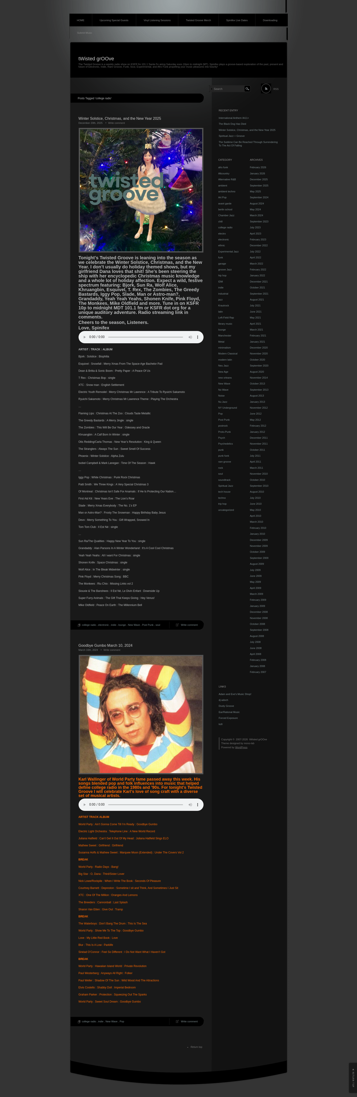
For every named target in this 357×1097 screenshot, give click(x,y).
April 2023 (255, 233)
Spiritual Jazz (225, 485)
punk (221, 449)
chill (220, 221)
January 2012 (257, 431)
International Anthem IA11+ (234, 118)
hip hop (222, 275)
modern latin (225, 359)
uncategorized (226, 510)
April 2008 (255, 654)
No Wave (223, 389)
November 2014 (259, 377)
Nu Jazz (222, 401)
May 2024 (255, 209)
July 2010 (255, 497)
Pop (122, 1021)
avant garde (225, 203)
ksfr (221, 724)
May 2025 (255, 191)
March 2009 (256, 594)
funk (220, 257)
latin (220, 311)
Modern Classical (227, 353)
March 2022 (256, 263)
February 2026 (258, 167)
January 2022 (257, 275)
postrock (223, 425)
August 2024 (257, 203)
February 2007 (258, 672)
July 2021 (255, 305)
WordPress (241, 747)
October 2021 (257, 287)
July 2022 (255, 251)
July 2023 (255, 227)
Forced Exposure (228, 718)
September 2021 (259, 293)
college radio (89, 625)
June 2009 (256, 576)
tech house (224, 491)
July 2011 (255, 455)
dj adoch (223, 700)
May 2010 (255, 510)
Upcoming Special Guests (114, 20)
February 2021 (258, 335)
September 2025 (259, 185)
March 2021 (256, 329)
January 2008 (257, 666)
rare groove (224, 461)
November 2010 (259, 473)
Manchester (224, 335)
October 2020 (257, 359)
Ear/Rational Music (229, 712)
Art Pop (222, 197)
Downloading (270, 20)
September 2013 (259, 389)
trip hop (222, 503)
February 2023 (258, 239)
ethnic (221, 245)
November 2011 (259, 443)
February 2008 (258, 660)
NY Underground (227, 407)
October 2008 (257, 624)
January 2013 (257, 401)
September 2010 (259, 485)
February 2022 (258, 269)
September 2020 (259, 365)
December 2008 (259, 612)
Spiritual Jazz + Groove (232, 136)
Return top (196, 1047)
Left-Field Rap (226, 317)
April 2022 (255, 257)
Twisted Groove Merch (198, 20)
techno (222, 497)
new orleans (225, 377)
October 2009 (257, 551)
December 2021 (259, 281)
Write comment (116, 123)
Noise (221, 395)
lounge (122, 625)
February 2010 (258, 528)
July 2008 (255, 642)
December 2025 (259, 179)
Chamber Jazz (226, 215)
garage (222, 263)
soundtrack (224, 480)
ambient (222, 185)
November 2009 (259, 546)
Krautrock (223, 305)
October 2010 (257, 480)
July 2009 (255, 570)
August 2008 (257, 636)
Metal (221, 341)
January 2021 (257, 341)
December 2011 (259, 437)
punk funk (223, 455)
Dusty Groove (226, 706)
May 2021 (255, 317)
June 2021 (256, 311)
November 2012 (259, 407)
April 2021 (255, 323)
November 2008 (259, 618)
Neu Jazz (223, 365)
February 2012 (258, 425)
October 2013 (257, 383)
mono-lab (249, 743)
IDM (220, 281)
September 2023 (259, 221)
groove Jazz (225, 269)
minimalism (224, 347)
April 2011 (255, 461)
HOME (80, 20)
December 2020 (259, 347)
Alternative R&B (227, 179)
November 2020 (259, 353)
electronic (103, 625)
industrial (223, 293)
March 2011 (256, 467)
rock (220, 467)
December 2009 (259, 540)
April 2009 (255, 588)
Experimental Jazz (228, 251)
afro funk (223, 167)
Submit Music (84, 32)
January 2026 (257, 173)
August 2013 (257, 395)
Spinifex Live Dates (237, 20)
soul (158, 625)
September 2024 (259, 197)
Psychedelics (225, 443)
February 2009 (258, 599)
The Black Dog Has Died (232, 123)
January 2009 (257, 606)
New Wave (134, 625)
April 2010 (255, 515)
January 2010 (257, 533)
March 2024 (256, 215)
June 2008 (256, 648)
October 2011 (257, 449)
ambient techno (226, 191)
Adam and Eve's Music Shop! (235, 694)
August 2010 (257, 491)
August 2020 (257, 371)
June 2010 (256, 503)
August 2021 (257, 299)
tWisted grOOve (96, 58)
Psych (221, 437)
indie (113, 625)
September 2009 (259, 558)
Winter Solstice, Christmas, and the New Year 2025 (120, 118)
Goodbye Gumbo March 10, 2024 (106, 645)
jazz (220, 299)
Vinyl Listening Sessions (157, 20)
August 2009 (257, 563)
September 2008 (259, 630)
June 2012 (256, 413)
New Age (223, 371)
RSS (276, 89)
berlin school (225, 209)
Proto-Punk (224, 431)
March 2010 (256, 521)
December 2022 (259, 245)
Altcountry (224, 173)
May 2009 (255, 581)
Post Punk (147, 625)
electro (222, 233)
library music (225, 323)
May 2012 (255, 419)
